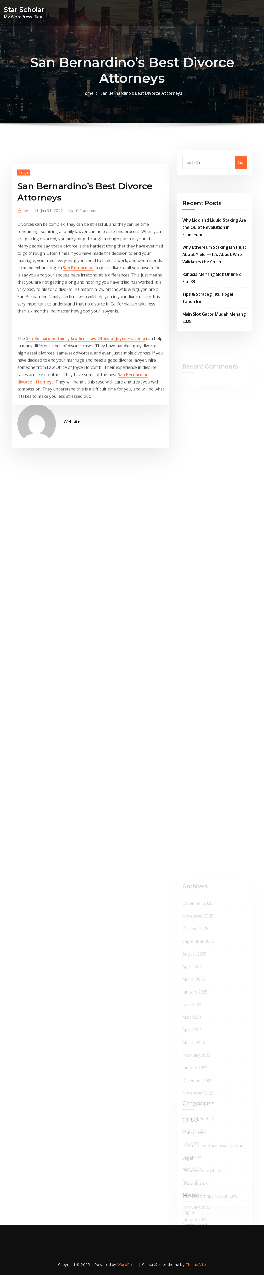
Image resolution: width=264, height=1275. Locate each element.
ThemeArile (196, 1264)
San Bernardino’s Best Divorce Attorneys (141, 102)
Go (240, 167)
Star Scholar (24, 9)
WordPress (127, 1264)
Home (88, 102)
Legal (24, 222)
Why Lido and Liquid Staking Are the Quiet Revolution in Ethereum (214, 255)
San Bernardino (78, 317)
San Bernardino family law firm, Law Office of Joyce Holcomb (85, 388)
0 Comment (86, 260)
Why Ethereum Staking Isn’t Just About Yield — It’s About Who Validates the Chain (214, 282)
